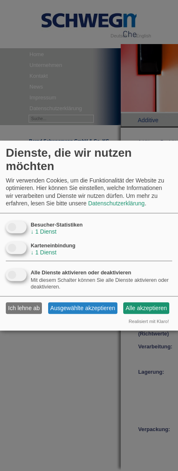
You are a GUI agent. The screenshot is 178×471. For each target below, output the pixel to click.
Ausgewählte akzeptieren (82, 308)
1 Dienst (43, 231)
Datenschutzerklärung (116, 203)
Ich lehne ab (24, 308)
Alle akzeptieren (146, 308)
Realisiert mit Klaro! (149, 321)
